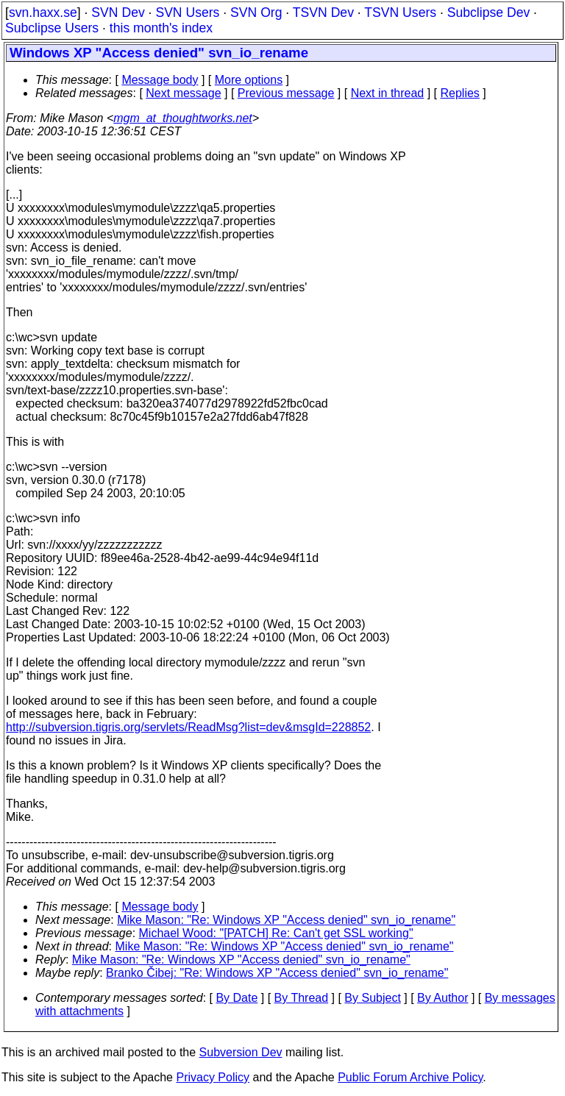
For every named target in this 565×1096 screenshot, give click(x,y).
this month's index (161, 28)
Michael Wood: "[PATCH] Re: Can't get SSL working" (276, 933)
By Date (236, 998)
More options (249, 80)
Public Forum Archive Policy (410, 1077)
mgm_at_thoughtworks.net (182, 118)
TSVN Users (400, 12)
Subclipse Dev (488, 12)
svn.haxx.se (43, 12)
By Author (442, 998)
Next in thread (387, 93)
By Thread (301, 998)
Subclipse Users (52, 28)
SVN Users (187, 12)
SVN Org (256, 12)
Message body (159, 80)
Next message (183, 93)
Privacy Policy (212, 1077)
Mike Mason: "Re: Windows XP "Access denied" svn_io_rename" (286, 920)
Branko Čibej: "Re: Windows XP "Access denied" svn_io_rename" (277, 973)
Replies (460, 93)
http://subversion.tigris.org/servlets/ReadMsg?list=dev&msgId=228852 (188, 727)
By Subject (372, 998)
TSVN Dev (323, 12)
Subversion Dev (240, 1052)
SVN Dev (117, 12)
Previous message (286, 93)
